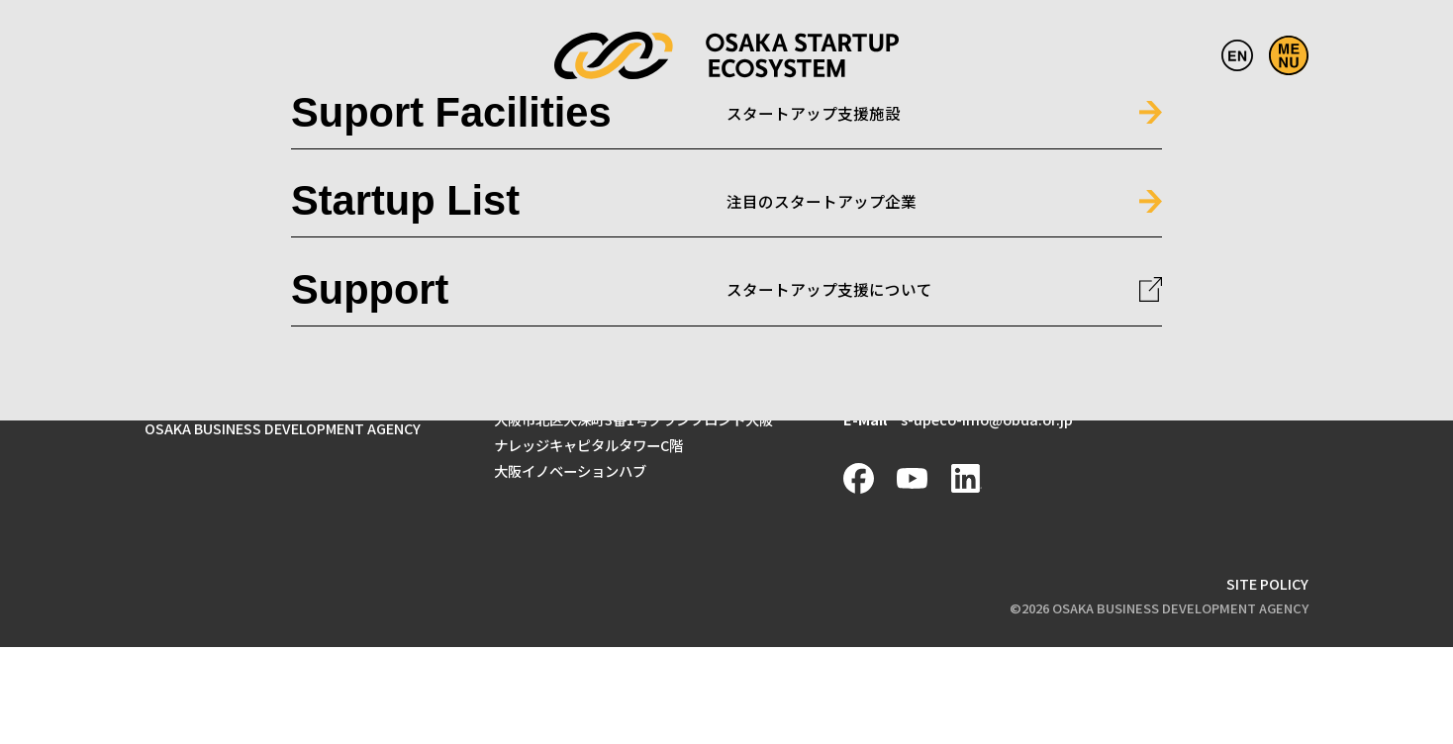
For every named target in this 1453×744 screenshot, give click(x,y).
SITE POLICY (1267, 583)
